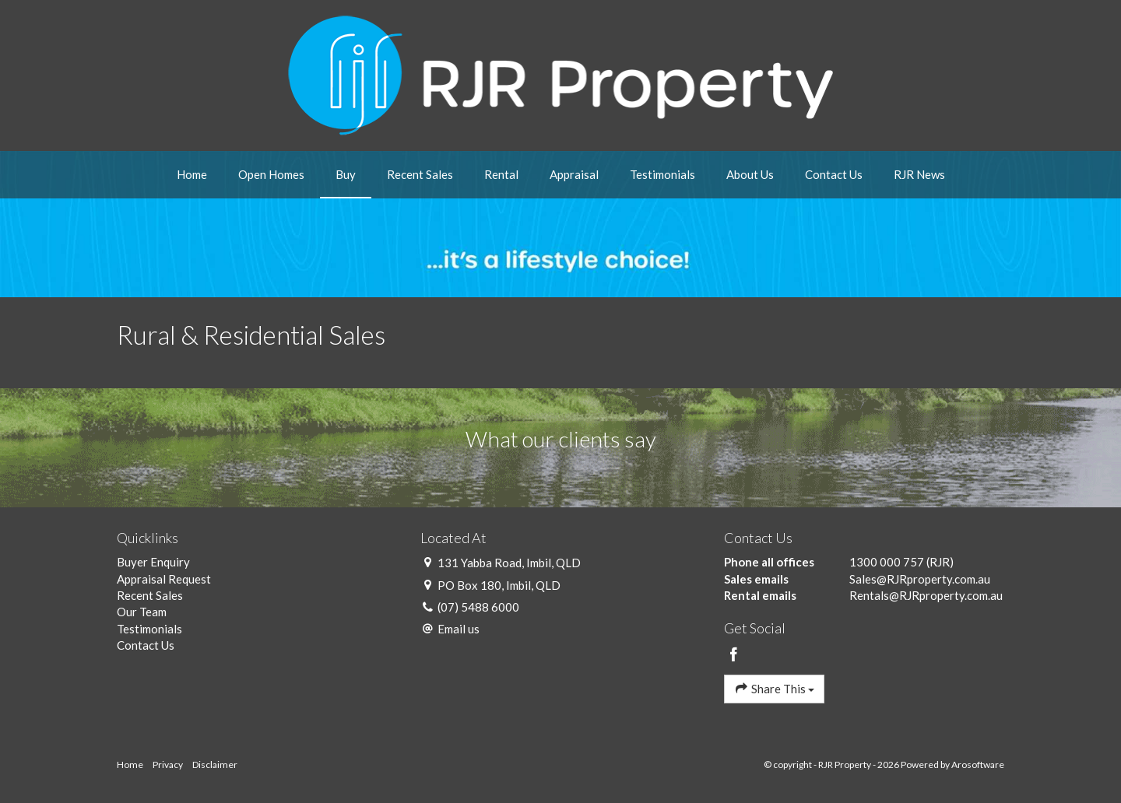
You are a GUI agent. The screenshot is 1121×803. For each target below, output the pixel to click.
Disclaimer (214, 764)
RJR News (919, 174)
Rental (501, 174)
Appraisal (574, 174)
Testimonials (662, 174)
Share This (774, 688)
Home (192, 174)
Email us (459, 629)
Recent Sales (420, 174)
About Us (750, 174)
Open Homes (271, 174)
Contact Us (834, 174)
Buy (346, 174)
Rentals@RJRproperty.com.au (926, 595)
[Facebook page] (734, 655)
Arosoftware (977, 764)
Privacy (168, 764)
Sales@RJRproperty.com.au (919, 579)
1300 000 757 (886, 562)
